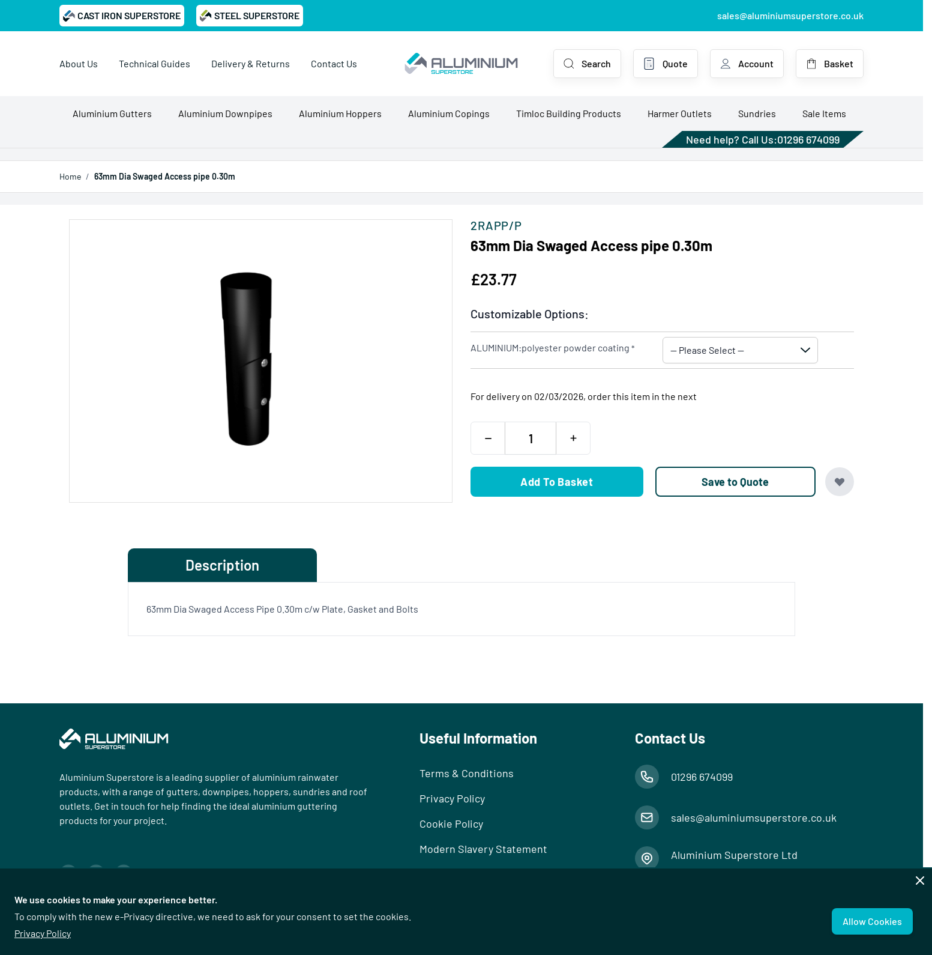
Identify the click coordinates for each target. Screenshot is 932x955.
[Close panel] (920, 881)
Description (222, 565)
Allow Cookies (872, 921)
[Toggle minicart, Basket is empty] (830, 63)
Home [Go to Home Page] (70, 176)
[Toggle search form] (587, 63)
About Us (78, 63)
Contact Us (334, 63)
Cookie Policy (451, 823)
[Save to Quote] (735, 482)
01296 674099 (808, 139)
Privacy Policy (42, 933)
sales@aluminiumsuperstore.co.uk (790, 15)
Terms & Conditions (466, 773)
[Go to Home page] (461, 63)
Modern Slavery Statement (483, 848)
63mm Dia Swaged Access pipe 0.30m (164, 176)
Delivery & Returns (250, 63)
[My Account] (747, 63)
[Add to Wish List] (839, 481)
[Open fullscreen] (261, 361)
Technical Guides (154, 63)
